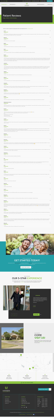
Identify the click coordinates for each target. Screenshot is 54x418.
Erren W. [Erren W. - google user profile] (5, 110)
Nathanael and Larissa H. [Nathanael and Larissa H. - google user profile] (7, 103)
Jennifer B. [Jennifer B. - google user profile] (5, 64)
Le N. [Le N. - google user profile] (4, 166)
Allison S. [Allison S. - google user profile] (5, 210)
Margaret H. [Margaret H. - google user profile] (5, 196)
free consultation (17, 264)
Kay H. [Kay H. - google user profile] (5, 50)
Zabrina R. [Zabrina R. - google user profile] (5, 184)
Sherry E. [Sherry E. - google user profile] (5, 78)
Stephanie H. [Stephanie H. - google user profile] (6, 154)
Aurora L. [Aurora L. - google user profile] (5, 126)
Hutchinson (45, 377)
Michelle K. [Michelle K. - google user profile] (5, 135)
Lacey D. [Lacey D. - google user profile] (5, 120)
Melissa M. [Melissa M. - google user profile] (5, 224)
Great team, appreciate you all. (7, 138)
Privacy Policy (26, 413)
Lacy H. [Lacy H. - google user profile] (5, 190)
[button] (30, 370)
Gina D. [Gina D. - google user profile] (5, 172)
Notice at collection (22, 415)
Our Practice (4, 4)
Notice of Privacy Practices (32, 413)
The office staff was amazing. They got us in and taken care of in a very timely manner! (14, 227)
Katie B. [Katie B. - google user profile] (5, 56)
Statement (42, 413)
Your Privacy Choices (30, 415)
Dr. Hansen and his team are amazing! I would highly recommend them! (12, 157)
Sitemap (23, 413)
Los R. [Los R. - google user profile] (5, 32)
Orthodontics (13, 4)
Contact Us (50, 4)
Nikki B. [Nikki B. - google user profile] (5, 44)
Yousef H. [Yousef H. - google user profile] (5, 147)
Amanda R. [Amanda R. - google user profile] (5, 84)
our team (30, 264)
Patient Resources (41, 4)
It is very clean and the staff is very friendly (9, 169)
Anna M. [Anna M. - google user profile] (5, 97)
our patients (22, 283)
